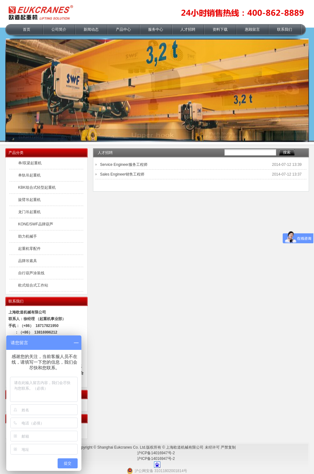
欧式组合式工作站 (33, 285)
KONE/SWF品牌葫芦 (35, 224)
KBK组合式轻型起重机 (37, 187)
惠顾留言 (252, 29)
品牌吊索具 (27, 261)
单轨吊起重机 (29, 175)
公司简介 (58, 29)
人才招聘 (187, 29)
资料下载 (220, 29)
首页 (26, 29)
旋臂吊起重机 (29, 200)
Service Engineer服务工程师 (123, 164)
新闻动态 (91, 29)
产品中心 (123, 29)
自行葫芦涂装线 (31, 273)
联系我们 (284, 29)
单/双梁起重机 (30, 163)
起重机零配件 (29, 248)
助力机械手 (27, 236)
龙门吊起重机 (29, 212)
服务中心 (155, 29)
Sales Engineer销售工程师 (122, 174)
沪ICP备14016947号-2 (156, 453)
